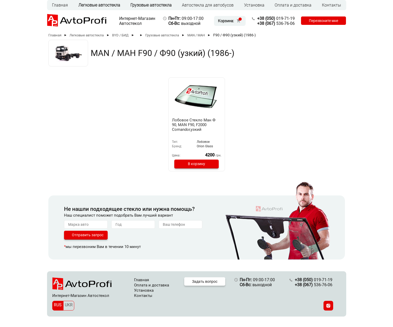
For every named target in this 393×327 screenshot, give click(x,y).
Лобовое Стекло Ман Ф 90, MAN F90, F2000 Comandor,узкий (194, 125)
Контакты (331, 5)
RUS (58, 304)
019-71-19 (276, 18)
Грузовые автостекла (151, 5)
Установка (254, 5)
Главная (60, 5)
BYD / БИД (120, 35)
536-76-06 (276, 23)
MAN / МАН (196, 35)
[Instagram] (328, 306)
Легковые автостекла (99, 5)
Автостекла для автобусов (208, 5)
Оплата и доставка (293, 5)
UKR (69, 304)
